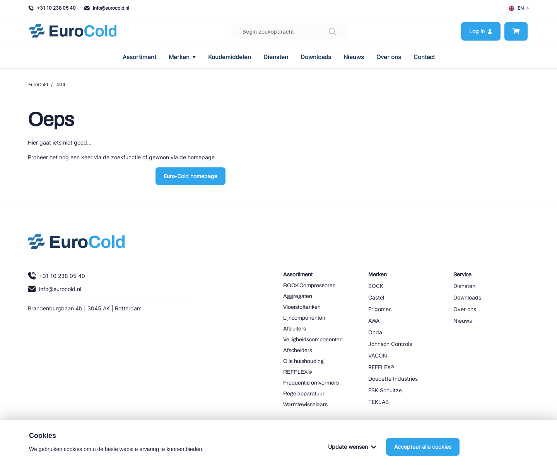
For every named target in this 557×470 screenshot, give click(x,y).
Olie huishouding (303, 361)
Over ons (388, 57)
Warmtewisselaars (305, 404)
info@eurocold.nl (106, 8)
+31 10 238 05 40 (52, 8)
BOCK (375, 286)
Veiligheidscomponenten (313, 339)
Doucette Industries (393, 378)
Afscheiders (297, 350)
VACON (377, 355)
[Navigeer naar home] (72, 31)
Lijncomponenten (304, 318)
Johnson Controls (390, 344)
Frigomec (380, 309)
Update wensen (352, 453)
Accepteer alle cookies (422, 453)
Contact (424, 57)
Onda (375, 332)
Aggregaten (297, 296)
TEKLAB (378, 401)
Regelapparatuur (304, 394)
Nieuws (353, 57)
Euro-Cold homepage (190, 176)
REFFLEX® (297, 372)
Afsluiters (294, 329)
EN (519, 8)
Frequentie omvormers (311, 383)
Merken (182, 57)
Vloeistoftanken (302, 307)
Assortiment (139, 57)
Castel (376, 297)
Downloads (316, 57)
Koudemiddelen (229, 57)
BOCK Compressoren (309, 285)
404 (60, 84)
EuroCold (38, 84)
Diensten (275, 57)
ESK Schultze (385, 390)
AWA (373, 320)
